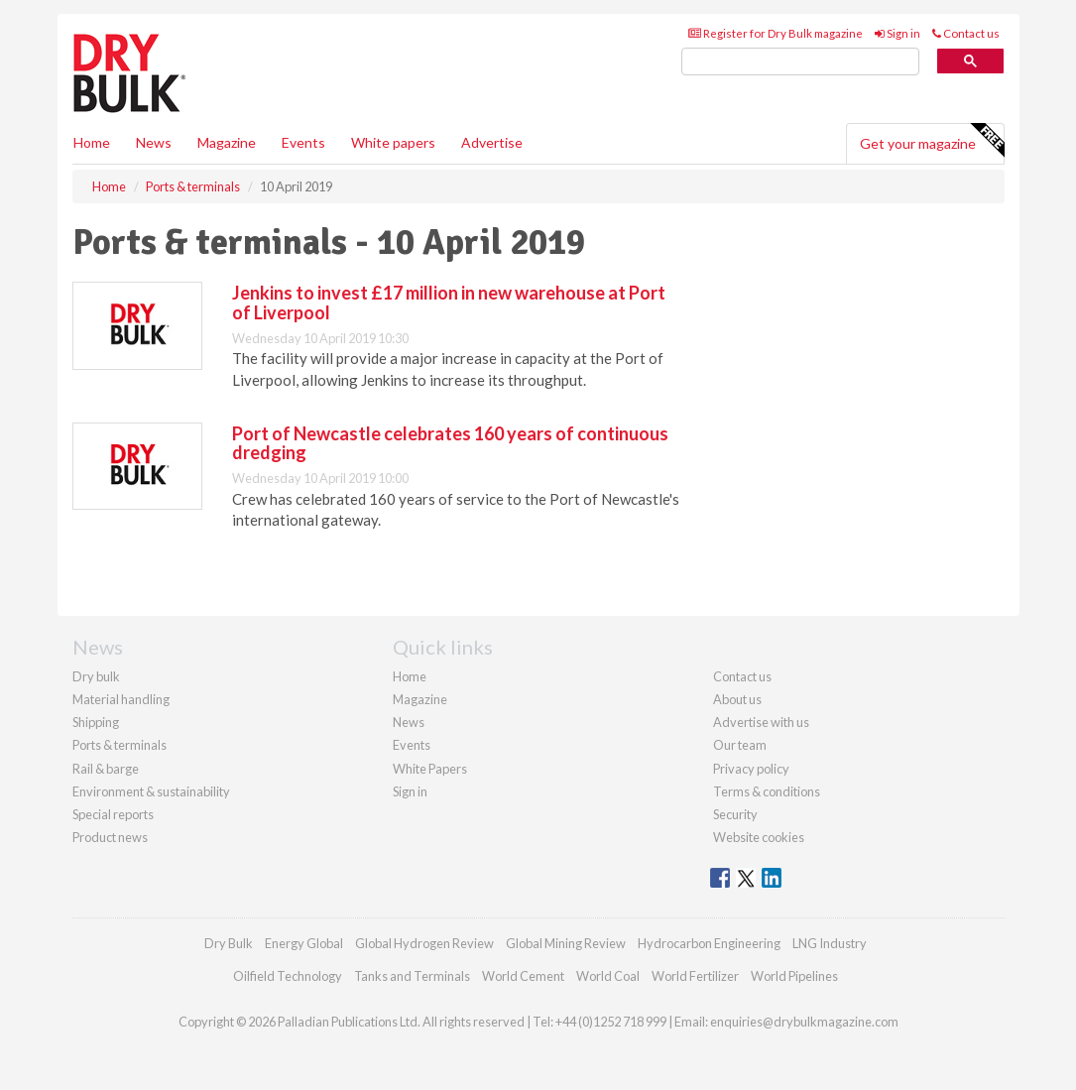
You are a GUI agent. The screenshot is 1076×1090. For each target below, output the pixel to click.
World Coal (608, 976)
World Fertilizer (695, 976)
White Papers (430, 769)
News (408, 722)
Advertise (492, 142)
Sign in (897, 33)
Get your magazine (932, 141)
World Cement (523, 976)
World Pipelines (794, 976)
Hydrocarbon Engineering (709, 943)
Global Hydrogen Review (424, 943)
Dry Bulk (228, 943)
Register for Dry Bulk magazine (775, 33)
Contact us (966, 33)
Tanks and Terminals (412, 976)
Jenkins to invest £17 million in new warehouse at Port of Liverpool (448, 302)
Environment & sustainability (151, 791)
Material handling (121, 699)
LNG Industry (829, 943)
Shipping (95, 722)
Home (91, 142)
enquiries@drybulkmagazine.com (804, 1021)
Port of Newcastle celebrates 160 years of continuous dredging (450, 443)
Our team (740, 745)
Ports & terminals (119, 745)
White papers (393, 142)
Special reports (113, 814)
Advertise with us (761, 722)
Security (735, 814)
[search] (800, 62)
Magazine (226, 142)
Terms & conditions (766, 791)
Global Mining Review (566, 943)
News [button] (154, 142)
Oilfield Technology (287, 976)
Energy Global (304, 943)
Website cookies (758, 837)
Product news (110, 837)
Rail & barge (105, 769)
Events (303, 142)
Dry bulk (96, 676)
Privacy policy (751, 769)
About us (737, 699)
